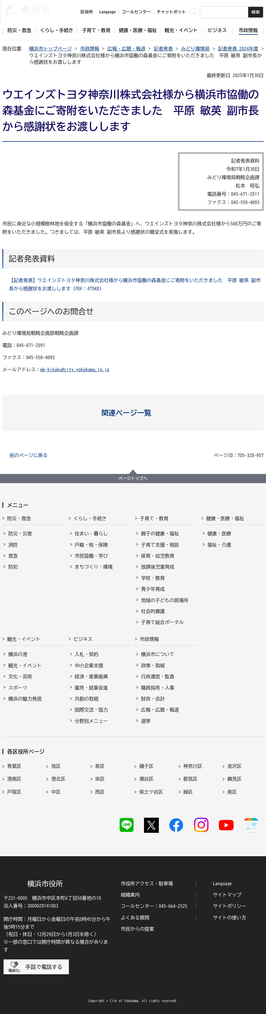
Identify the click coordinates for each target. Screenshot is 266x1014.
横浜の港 (17, 654)
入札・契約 (87, 654)
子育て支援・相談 (160, 544)
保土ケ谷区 (151, 791)
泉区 (100, 766)
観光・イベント (23, 639)
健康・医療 (219, 533)
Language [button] (107, 12)
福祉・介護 (219, 544)
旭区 (56, 766)
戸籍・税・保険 (91, 544)
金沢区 (234, 766)
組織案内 (130, 894)
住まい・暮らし (91, 533)
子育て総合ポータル (162, 622)
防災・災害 (20, 533)
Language (222, 883)
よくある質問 (135, 917)
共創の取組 (87, 698)
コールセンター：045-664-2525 (154, 906)
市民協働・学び (91, 555)
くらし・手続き (90, 518)
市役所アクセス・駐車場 (147, 883)
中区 (56, 791)
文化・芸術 (20, 676)
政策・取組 (153, 665)
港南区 (14, 778)
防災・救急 (19, 518)
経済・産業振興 (91, 676)
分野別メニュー (91, 721)
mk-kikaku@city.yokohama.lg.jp (74, 369)
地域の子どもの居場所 (165, 600)
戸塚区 (14, 791)
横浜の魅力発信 (25, 698)
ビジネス (83, 639)
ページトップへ (133, 478)
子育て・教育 (154, 518)
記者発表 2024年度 (238, 48)
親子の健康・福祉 (160, 533)
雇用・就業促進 (91, 687)
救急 (13, 555)
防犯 (13, 566)
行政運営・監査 (157, 676)
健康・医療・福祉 (225, 518)
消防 (13, 544)
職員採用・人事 (157, 687)
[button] (133, 413)
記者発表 (163, 48)
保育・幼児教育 (157, 555)
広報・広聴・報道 (126, 48)
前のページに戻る (29, 455)
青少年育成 (153, 589)
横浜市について (157, 654)
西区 (100, 791)
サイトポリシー (229, 906)
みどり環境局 (195, 48)
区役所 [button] (86, 12)
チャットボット (171, 12)
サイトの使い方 (229, 917)
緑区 (188, 791)
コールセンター (136, 12)
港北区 (58, 778)
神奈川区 (192, 766)
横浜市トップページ (50, 48)
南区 (232, 791)
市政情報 (89, 48)
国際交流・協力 (91, 709)
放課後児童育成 (157, 566)
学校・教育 (153, 578)
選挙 (146, 721)
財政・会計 (153, 698)
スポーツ (17, 687)
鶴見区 (234, 778)
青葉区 (14, 766)
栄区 (100, 778)
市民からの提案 (137, 929)
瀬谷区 (146, 778)
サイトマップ (227, 894)
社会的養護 (153, 611)
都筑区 (190, 778)
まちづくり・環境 (94, 566)
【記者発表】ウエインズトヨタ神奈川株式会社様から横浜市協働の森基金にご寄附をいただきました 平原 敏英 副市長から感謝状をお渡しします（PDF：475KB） (135, 284)
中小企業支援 (89, 665)
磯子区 (146, 766)
